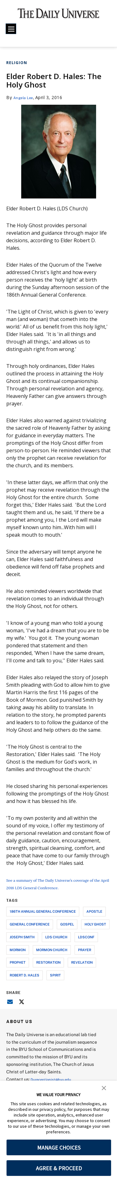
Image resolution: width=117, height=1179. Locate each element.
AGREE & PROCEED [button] (59, 1168)
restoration (48, 970)
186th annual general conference (43, 919)
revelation (82, 970)
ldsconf (86, 944)
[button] (104, 1087)
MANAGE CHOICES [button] (58, 1147)
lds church (56, 944)
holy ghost (95, 932)
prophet (18, 970)
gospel (67, 932)
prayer (84, 957)
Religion (16, 62)
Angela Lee (25, 97)
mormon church (51, 957)
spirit (55, 983)
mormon (18, 957)
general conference (30, 932)
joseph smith (22, 944)
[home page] (58, 15)
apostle (94, 919)
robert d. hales (24, 983)
